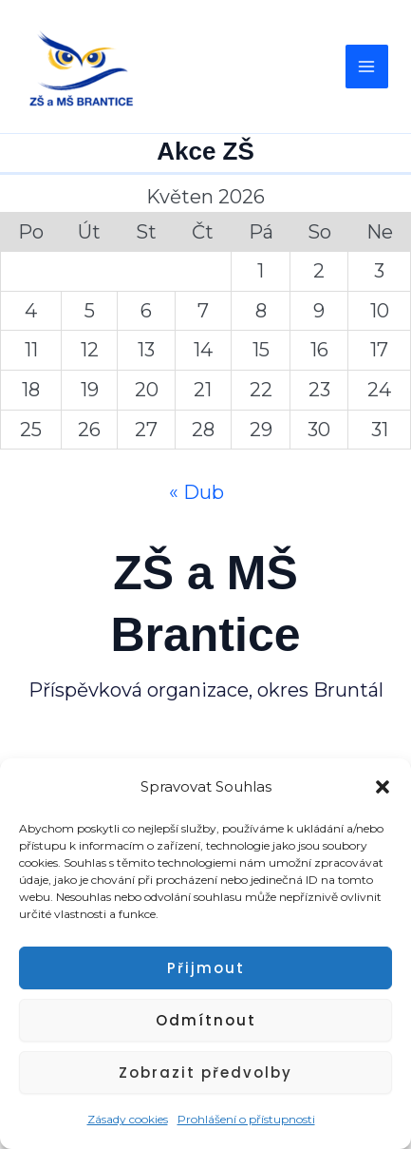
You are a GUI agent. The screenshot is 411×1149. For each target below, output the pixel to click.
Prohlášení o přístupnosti (246, 1119)
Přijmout (206, 968)
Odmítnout (206, 1020)
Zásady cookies (127, 1119)
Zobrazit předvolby (205, 1072)
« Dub (196, 492)
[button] (382, 786)
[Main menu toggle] (367, 66)
